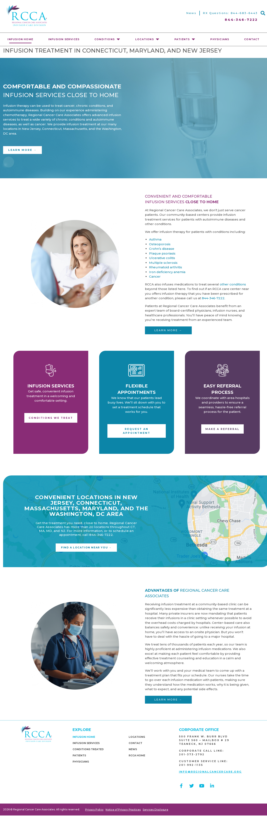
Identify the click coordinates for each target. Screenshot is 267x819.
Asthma (155, 239)
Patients (184, 39)
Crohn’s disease (161, 249)
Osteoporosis (160, 244)
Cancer (155, 276)
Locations (147, 39)
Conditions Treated (88, 749)
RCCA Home (137, 755)
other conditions (233, 284)
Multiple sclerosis (163, 263)
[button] (263, 13)
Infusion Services (63, 39)
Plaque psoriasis (162, 253)
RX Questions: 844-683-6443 (230, 13)
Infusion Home (20, 39)
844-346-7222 (213, 298)
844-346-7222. (101, 535)
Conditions (107, 39)
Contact (135, 743)
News (191, 13)
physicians (219, 39)
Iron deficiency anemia (167, 272)
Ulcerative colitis (162, 258)
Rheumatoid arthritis (165, 267)
